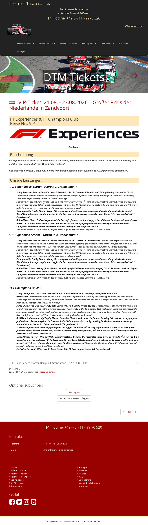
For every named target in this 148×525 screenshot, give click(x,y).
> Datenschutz (84, 479)
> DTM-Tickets (16, 482)
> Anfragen (82, 467)
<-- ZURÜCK (130, 412)
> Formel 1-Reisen (18, 473)
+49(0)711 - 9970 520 (83, 18)
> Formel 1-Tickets (18, 470)
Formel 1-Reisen (46, 43)
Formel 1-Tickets (24, 43)
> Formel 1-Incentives (20, 476)
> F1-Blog (81, 473)
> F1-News (82, 470)
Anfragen (21, 51)
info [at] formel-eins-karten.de (58, 449)
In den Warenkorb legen (74, 398)
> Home (13, 467)
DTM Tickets (74, 77)
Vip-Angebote (88, 43)
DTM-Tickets (106, 43)
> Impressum (83, 485)
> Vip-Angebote (17, 479)
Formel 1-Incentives (68, 43)
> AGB (80, 476)
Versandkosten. (47, 371)
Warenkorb (133, 26)
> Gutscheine (15, 485)
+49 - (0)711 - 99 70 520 (83, 427)
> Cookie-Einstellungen (88, 482)
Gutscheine (123, 43)
